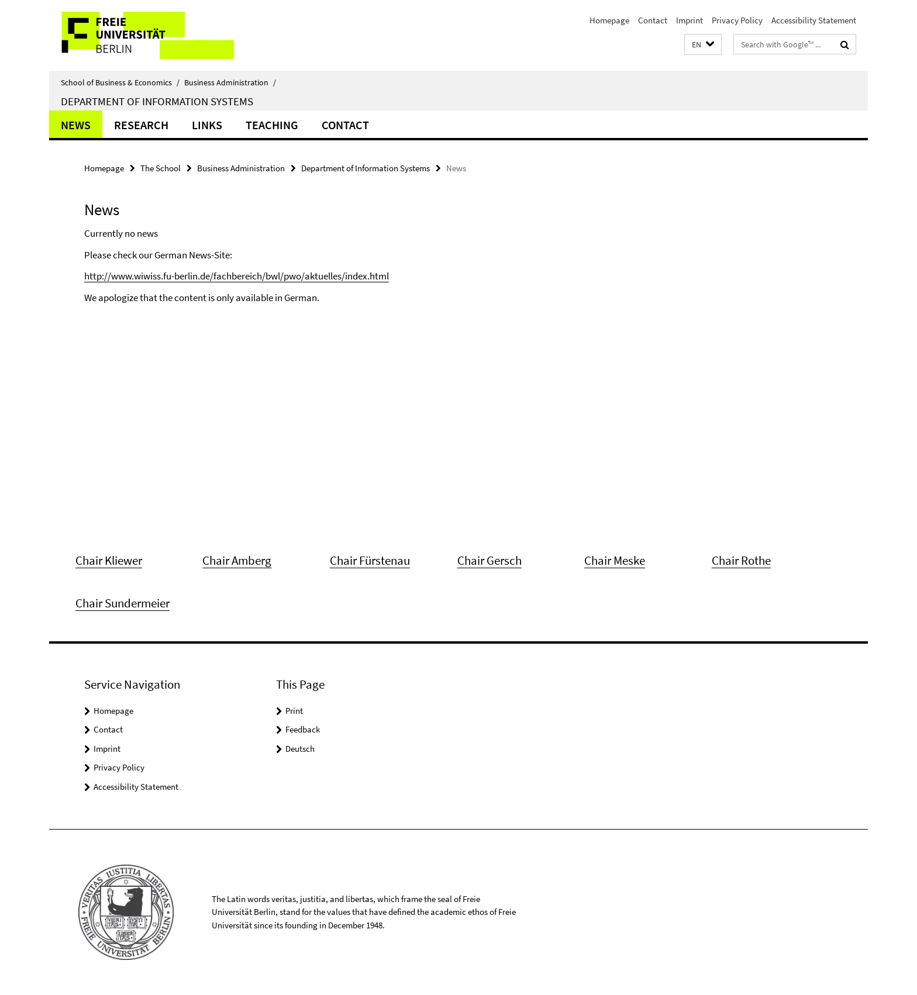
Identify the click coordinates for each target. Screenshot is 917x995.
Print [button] (294, 710)
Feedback (302, 729)
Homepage (609, 20)
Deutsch (300, 748)
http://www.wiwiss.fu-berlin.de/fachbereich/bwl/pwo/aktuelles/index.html (236, 276)
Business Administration (230, 82)
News (76, 125)
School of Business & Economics (120, 82)
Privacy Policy (737, 20)
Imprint (689, 20)
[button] (703, 45)
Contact (652, 20)
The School (160, 168)
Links (207, 125)
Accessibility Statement (813, 20)
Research (141, 125)
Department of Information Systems (157, 101)
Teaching (272, 125)
